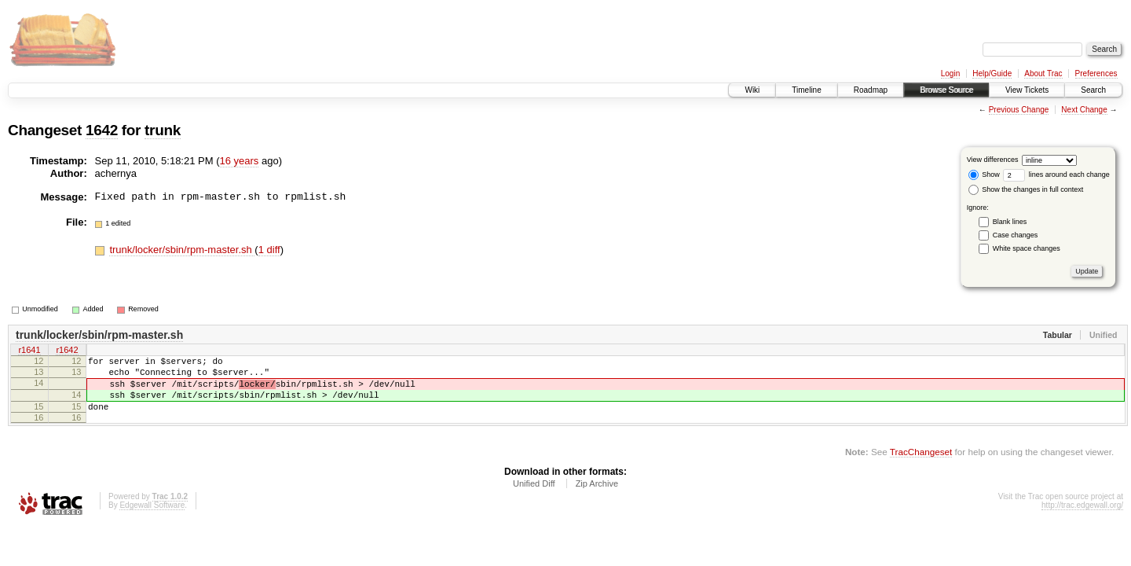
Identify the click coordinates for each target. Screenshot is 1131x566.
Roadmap (871, 90)
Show (984, 174)
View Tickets (1027, 90)
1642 (102, 130)
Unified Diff (534, 497)
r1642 (67, 351)
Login (950, 73)
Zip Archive (597, 497)
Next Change (1084, 109)
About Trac (1043, 73)
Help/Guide (992, 73)
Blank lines (1010, 222)
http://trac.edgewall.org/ (1082, 519)
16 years (239, 161)
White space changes (1026, 248)
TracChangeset (921, 466)
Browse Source (946, 90)
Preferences (1096, 73)
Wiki (752, 90)
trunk (163, 130)
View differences (993, 160)
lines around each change (1056, 174)
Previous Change (1019, 109)
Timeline (806, 90)
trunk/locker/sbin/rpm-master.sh (181, 249)
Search (1093, 90)
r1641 (29, 351)
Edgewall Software (152, 519)
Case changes (1015, 235)
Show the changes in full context (1026, 189)
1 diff (269, 249)
